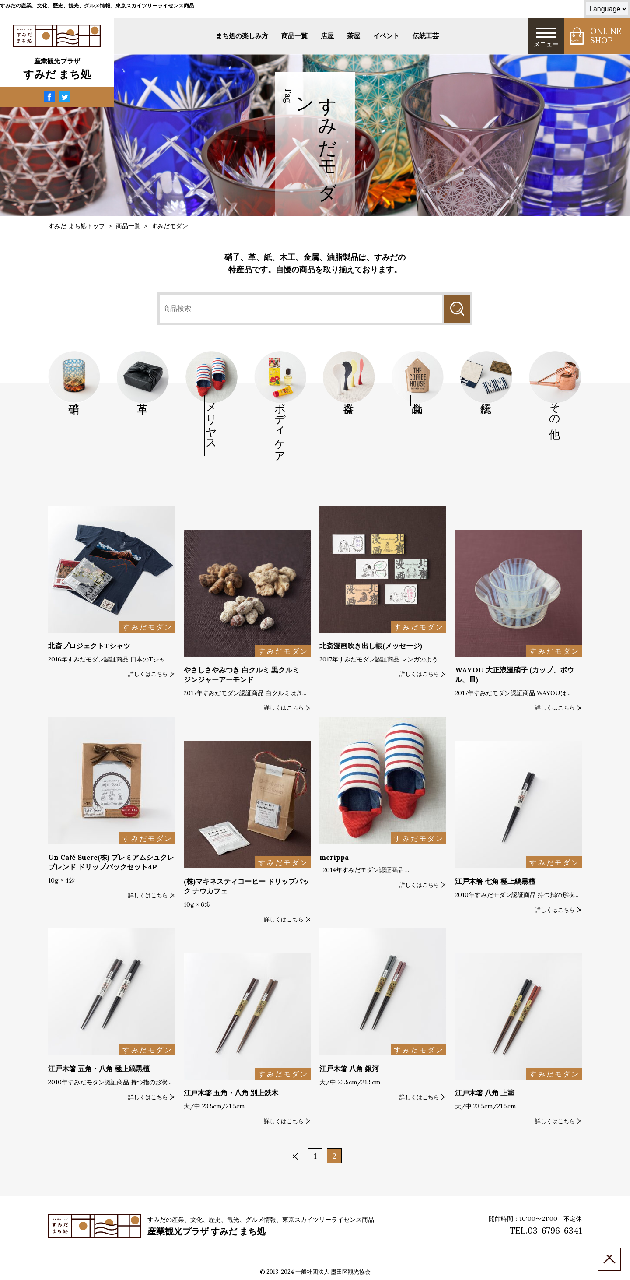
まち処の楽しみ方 (242, 35)
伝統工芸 (426, 35)
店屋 (327, 35)
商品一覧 (294, 35)
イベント (386, 35)
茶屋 (353, 35)
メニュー (546, 37)
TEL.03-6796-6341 (546, 1230)
